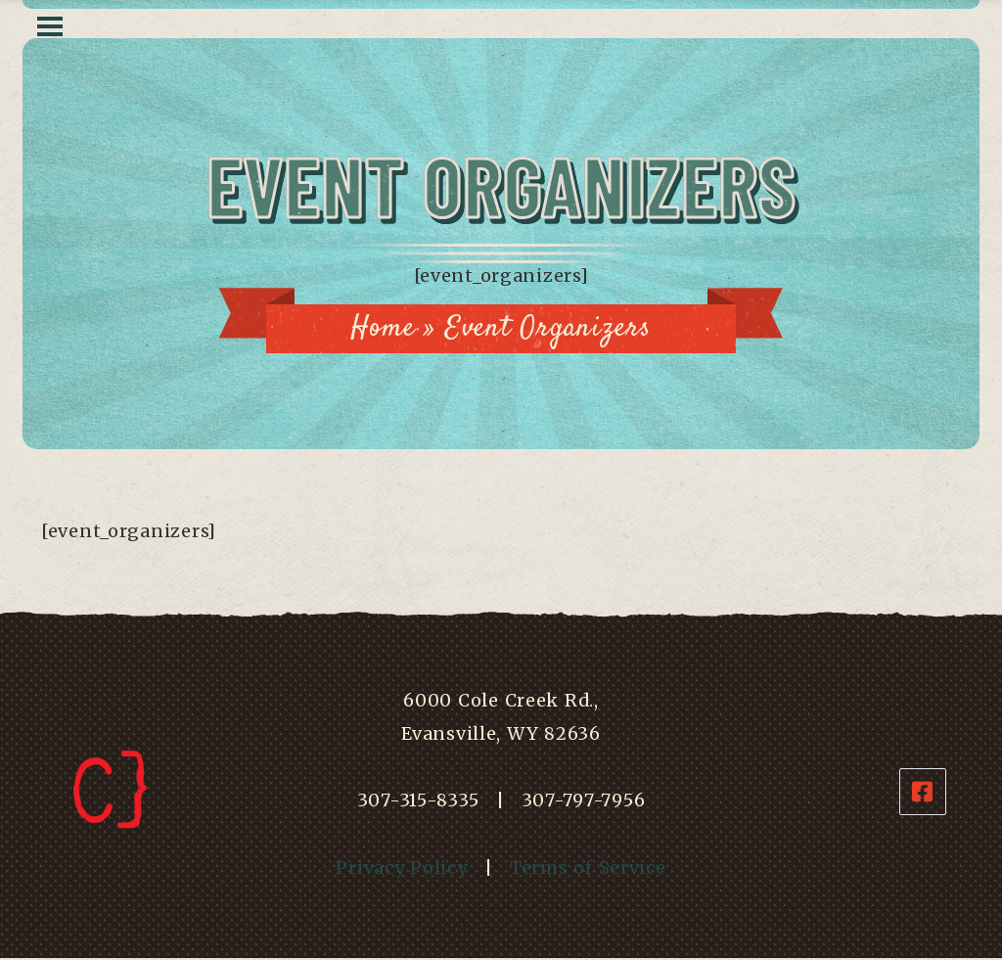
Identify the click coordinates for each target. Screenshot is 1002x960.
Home (383, 328)
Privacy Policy (401, 868)
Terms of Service (588, 868)
